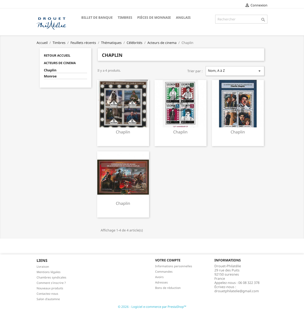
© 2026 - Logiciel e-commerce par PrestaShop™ (152, 307)
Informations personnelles (173, 266)
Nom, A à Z (235, 70)
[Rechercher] (241, 19)
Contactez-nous (47, 294)
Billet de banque (97, 17)
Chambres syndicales (51, 277)
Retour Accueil (57, 55)
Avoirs (159, 277)
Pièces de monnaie (154, 17)
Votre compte (167, 260)
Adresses (161, 282)
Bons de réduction (168, 288)
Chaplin (50, 70)
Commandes (164, 271)
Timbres (125, 17)
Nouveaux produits (50, 288)
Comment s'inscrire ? (51, 283)
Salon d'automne (48, 299)
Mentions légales (49, 272)
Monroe (50, 76)
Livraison (43, 266)
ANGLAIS (183, 17)
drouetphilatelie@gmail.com (236, 291)
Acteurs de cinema (60, 63)
